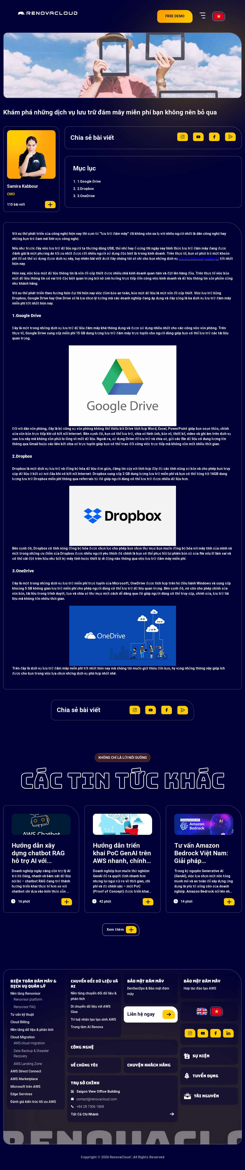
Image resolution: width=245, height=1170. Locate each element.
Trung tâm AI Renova (87, 1027)
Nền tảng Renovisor (25, 993)
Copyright (89, 1157)
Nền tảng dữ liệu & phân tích (31, 1030)
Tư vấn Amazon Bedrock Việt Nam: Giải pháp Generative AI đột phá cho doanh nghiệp (201, 853)
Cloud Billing (19, 1022)
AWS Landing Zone (28, 1064)
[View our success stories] (150, 1065)
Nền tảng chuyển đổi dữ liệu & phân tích (94, 996)
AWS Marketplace (24, 1079)
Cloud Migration (22, 1037)
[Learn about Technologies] (122, 1047)
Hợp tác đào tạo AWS (200, 988)
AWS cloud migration (29, 1043)
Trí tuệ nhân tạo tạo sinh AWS (93, 1019)
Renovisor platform (28, 999)
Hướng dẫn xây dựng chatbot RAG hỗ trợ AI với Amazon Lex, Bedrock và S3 (38, 853)
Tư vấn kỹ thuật (22, 1015)
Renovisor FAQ (25, 1007)
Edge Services (21, 1094)
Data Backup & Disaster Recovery (31, 1053)
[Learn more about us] (94, 1065)
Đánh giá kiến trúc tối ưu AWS (33, 1102)
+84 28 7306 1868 (90, 1107)
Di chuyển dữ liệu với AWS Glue (91, 1009)
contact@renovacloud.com (96, 1099)
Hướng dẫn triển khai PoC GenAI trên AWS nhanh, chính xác (122, 853)
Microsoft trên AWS (25, 1087)
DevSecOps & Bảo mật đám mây (148, 991)
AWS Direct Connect (25, 1071)
